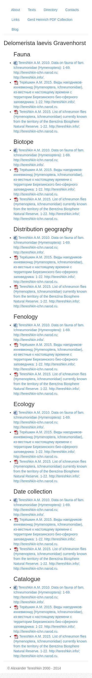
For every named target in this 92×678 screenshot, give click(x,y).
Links (16, 20)
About (15, 10)
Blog (15, 29)
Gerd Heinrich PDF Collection (50, 20)
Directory (50, 10)
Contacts (72, 10)
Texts (32, 10)
